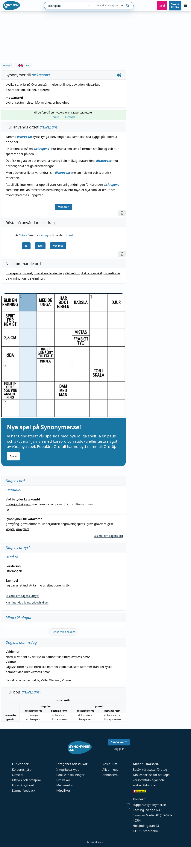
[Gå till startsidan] (11, 5)
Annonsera (110, 775)
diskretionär (112, 273)
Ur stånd (12, 557)
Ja (26, 245)
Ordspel (17, 775)
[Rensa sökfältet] (89, 5)
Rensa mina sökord (63, 632)
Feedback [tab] (70, 117)
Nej (40, 245)
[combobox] (64, 5)
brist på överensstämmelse (39, 84)
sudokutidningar (144, 785)
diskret (27, 273)
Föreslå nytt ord (23, 785)
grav (90, 524)
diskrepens (13, 273)
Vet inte (58, 245)
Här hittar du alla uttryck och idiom (27, 602)
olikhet (31, 90)
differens (44, 90)
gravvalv (100, 524)
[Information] (122, 213)
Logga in (119, 748)
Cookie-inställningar (70, 775)
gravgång (12, 524)
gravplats (22, 529)
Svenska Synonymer (110, 6)
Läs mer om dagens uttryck (22, 596)
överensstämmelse (19, 102)
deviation (78, 84)
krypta (10, 529)
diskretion (72, 273)
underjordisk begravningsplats (63, 524)
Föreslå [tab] (55, 117)
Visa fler (63, 207)
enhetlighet (61, 102)
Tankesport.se (142, 775)
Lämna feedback (23, 790)
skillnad (64, 84)
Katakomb (13, 490)
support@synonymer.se (149, 805)
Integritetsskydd (67, 770)
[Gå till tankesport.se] (156, 791)
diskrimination (16, 278)
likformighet (42, 102)
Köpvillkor (63, 790)
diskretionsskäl (91, 273)
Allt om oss (110, 770)
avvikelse (12, 84)
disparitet (93, 84)
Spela (13, 456)
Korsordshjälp (21, 770)
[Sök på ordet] (128, 5)
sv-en (23, 65)
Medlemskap (65, 785)
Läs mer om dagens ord (108, 535)
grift (110, 524)
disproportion (15, 90)
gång (28, 504)
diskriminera (36, 278)
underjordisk (15, 504)
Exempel (7, 65)
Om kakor (63, 780)
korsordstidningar (145, 780)
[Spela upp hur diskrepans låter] (119, 75)
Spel (162, 5)
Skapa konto (175, 5)
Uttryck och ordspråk (26, 780)
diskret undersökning (49, 273)
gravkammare (30, 524)
